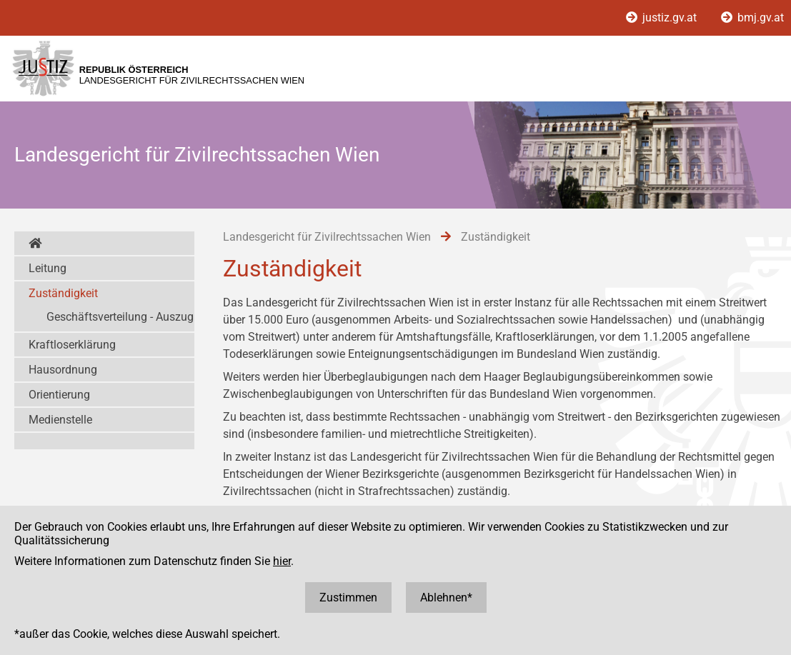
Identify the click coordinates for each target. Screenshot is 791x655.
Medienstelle (60, 419)
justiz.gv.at (663, 17)
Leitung (47, 268)
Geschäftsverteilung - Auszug (120, 317)
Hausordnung (63, 369)
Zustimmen (348, 597)
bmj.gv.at (752, 17)
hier (282, 561)
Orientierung (59, 394)
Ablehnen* (446, 597)
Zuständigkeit (63, 293)
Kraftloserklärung (72, 344)
